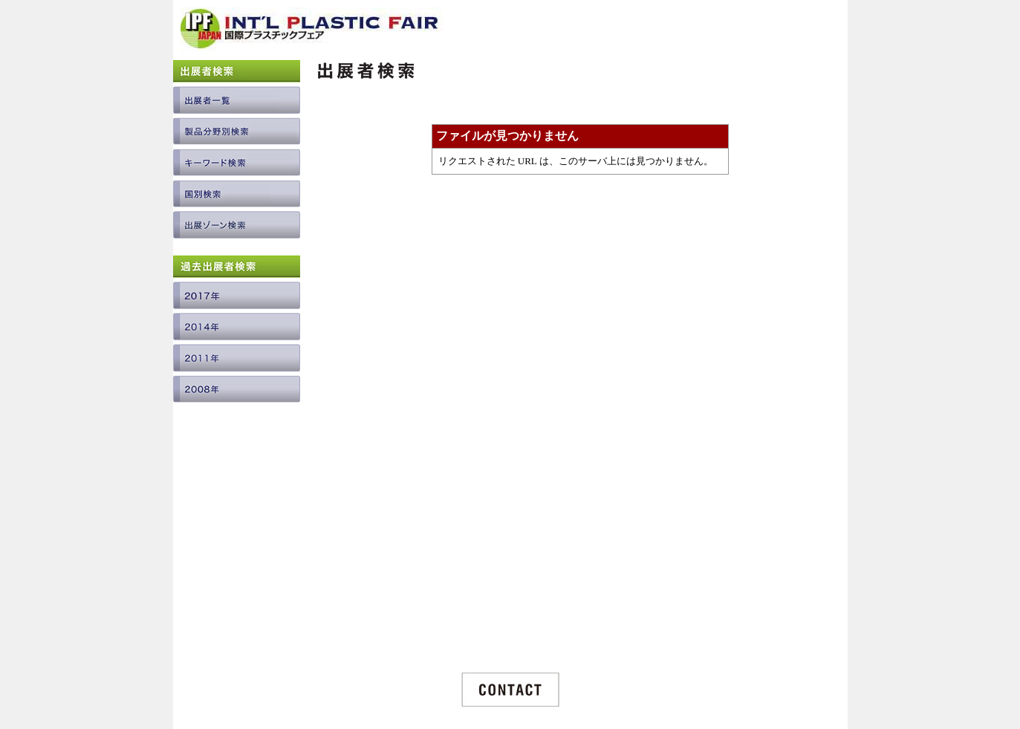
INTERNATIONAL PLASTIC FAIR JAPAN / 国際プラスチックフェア (312, 34)
